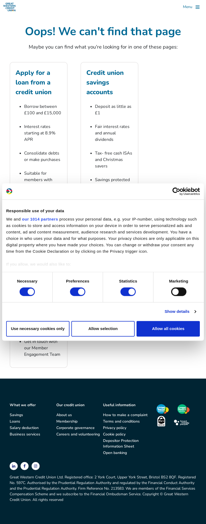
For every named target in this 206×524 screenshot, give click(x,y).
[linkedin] (14, 465)
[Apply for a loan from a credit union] (39, 144)
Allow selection (102, 328)
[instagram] (35, 465)
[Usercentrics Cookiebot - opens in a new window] (176, 191)
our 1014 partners (40, 219)
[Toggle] (191, 7)
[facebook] (25, 465)
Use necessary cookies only (38, 328)
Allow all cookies (168, 328)
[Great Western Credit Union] (9, 7)
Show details (177, 311)
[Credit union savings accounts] (109, 144)
